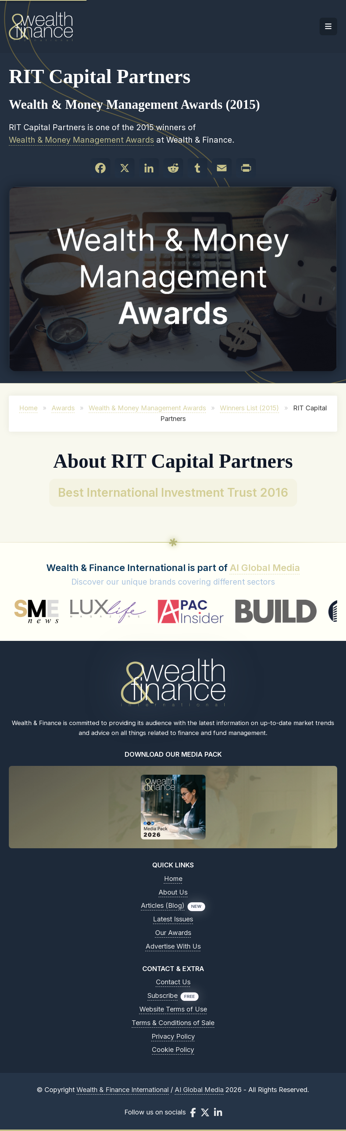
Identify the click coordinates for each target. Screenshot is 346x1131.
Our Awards (173, 932)
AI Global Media (265, 567)
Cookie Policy (173, 1049)
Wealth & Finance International (122, 1089)
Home (28, 408)
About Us (173, 892)
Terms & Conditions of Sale (173, 1023)
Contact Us (173, 982)
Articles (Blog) (163, 905)
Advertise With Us (173, 946)
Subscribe (162, 995)
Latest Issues (173, 919)
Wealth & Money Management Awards (81, 140)
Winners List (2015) (249, 408)
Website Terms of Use (173, 1009)
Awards (63, 408)
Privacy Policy (173, 1036)
